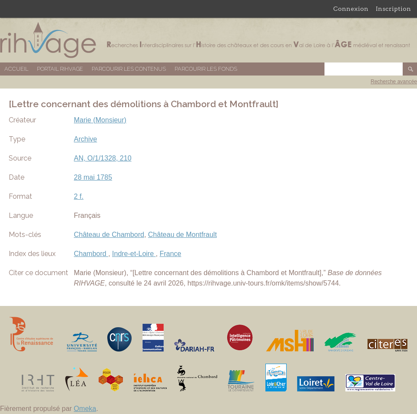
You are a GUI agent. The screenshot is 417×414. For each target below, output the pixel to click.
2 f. (78, 196)
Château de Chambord (109, 234)
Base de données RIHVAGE (208, 40)
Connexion (350, 8)
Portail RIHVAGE (60, 69)
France (170, 253)
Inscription (393, 8)
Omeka (85, 408)
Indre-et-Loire (134, 253)
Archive (85, 139)
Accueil (16, 69)
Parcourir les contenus (129, 69)
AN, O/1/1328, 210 (103, 158)
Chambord (91, 253)
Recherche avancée (394, 82)
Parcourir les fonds (206, 69)
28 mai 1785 (93, 177)
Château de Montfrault (182, 234)
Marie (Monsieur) (100, 120)
